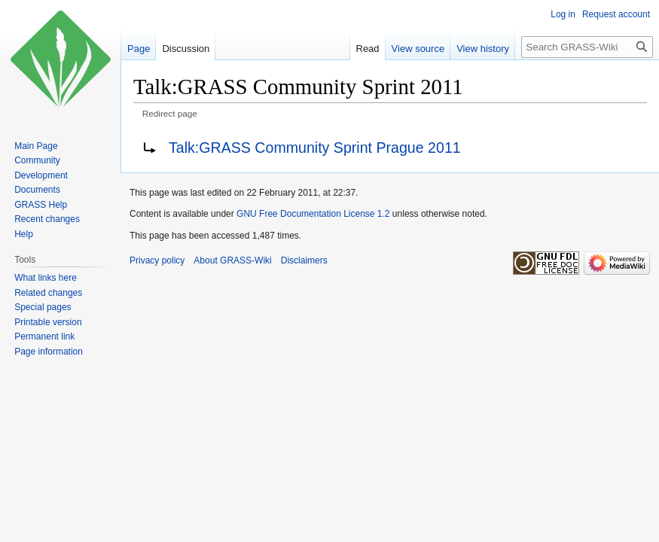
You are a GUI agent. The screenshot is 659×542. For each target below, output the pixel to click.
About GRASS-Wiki (232, 260)
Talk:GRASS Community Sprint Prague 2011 (315, 147)
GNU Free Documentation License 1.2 (312, 214)
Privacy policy (157, 260)
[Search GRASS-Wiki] (587, 47)
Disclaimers (304, 260)
